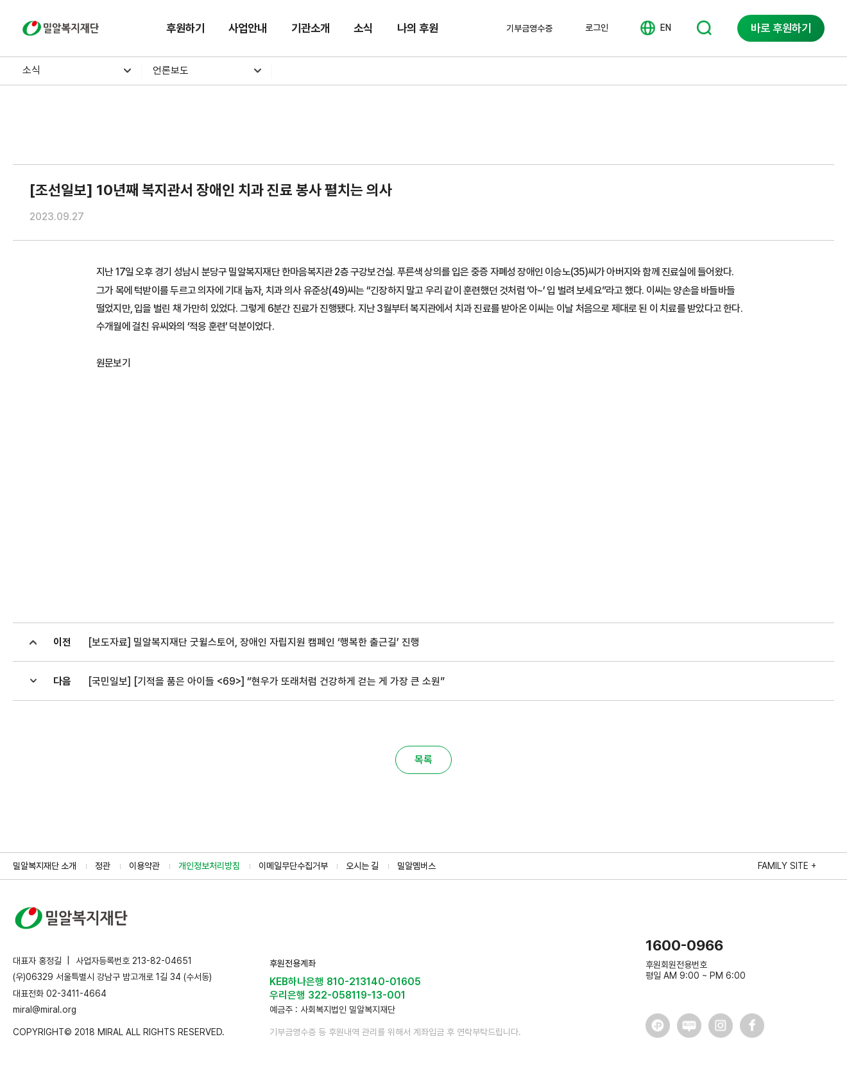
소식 (363, 28)
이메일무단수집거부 (293, 866)
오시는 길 (362, 866)
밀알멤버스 (416, 866)
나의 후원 (417, 28)
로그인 (596, 27)
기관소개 (310, 28)
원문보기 (113, 363)
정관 (102, 866)
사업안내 (247, 28)
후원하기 (185, 28)
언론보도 (171, 70)
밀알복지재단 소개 (44, 866)
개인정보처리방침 (209, 866)
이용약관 (144, 866)
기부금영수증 (529, 28)
